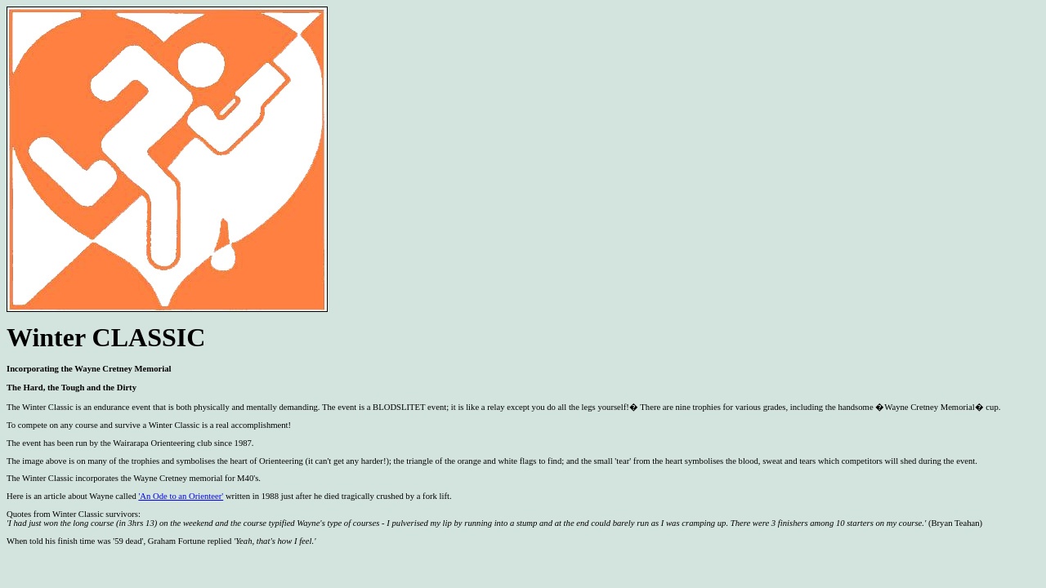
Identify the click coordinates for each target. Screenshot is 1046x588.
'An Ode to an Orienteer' (180, 496)
